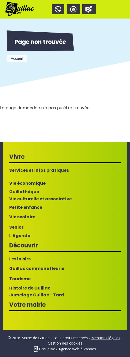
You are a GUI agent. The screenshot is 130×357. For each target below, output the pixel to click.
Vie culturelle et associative (40, 199)
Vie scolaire (22, 217)
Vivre (17, 157)
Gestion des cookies (65, 343)
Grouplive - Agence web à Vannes (67, 348)
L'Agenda (20, 235)
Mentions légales (105, 337)
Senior (16, 227)
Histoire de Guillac (29, 288)
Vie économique (27, 183)
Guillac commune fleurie (36, 268)
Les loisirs (20, 259)
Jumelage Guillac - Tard (36, 295)
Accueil (17, 58)
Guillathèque (24, 191)
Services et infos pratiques (39, 170)
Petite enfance (25, 207)
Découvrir (23, 245)
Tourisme (20, 279)
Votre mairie (27, 305)
